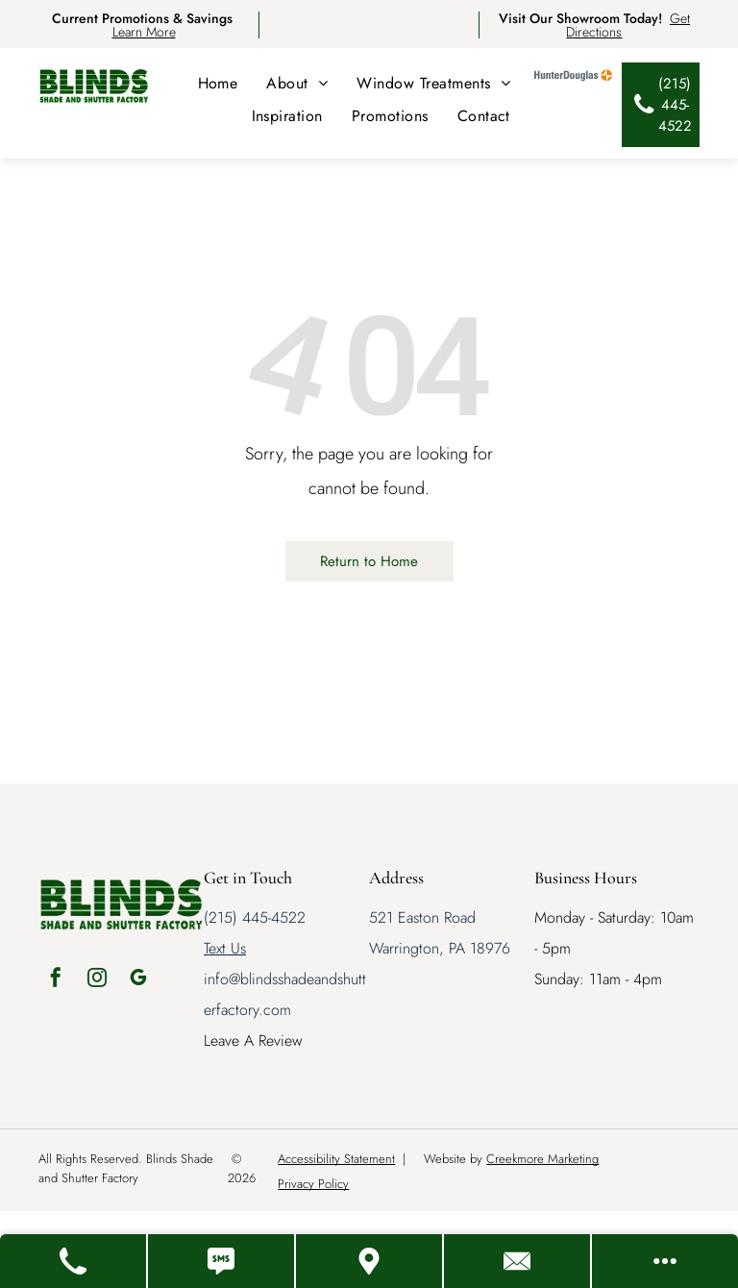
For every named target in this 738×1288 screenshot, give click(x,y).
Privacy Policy (313, 1184)
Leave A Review (253, 1040)
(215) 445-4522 (255, 917)
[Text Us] (222, 1261)
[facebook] (55, 980)
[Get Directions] (370, 1261)
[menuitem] (218, 83)
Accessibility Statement (336, 1159)
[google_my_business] (138, 980)
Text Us (225, 948)
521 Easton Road (422, 917)
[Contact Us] (518, 1261)
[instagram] (97, 980)
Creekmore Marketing (542, 1159)
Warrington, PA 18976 (439, 948)
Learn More (144, 31)
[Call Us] (74, 1261)
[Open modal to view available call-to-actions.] (665, 1261)
